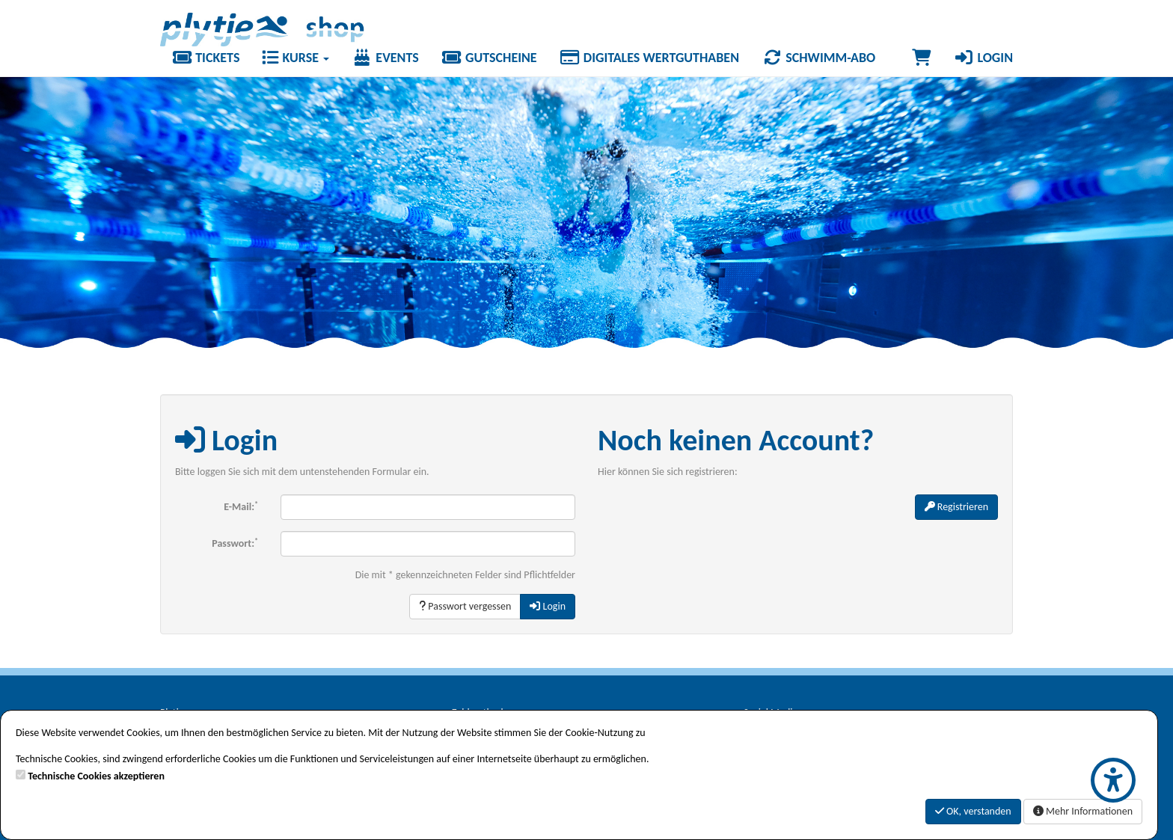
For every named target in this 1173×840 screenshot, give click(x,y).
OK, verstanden (973, 811)
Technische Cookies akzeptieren (96, 776)
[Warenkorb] (921, 57)
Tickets (205, 57)
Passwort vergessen (465, 606)
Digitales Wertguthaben (649, 57)
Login (983, 57)
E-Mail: (241, 506)
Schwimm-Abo (818, 57)
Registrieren (956, 506)
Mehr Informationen (1083, 811)
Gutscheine (489, 57)
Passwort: (235, 543)
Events (385, 57)
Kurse (295, 57)
